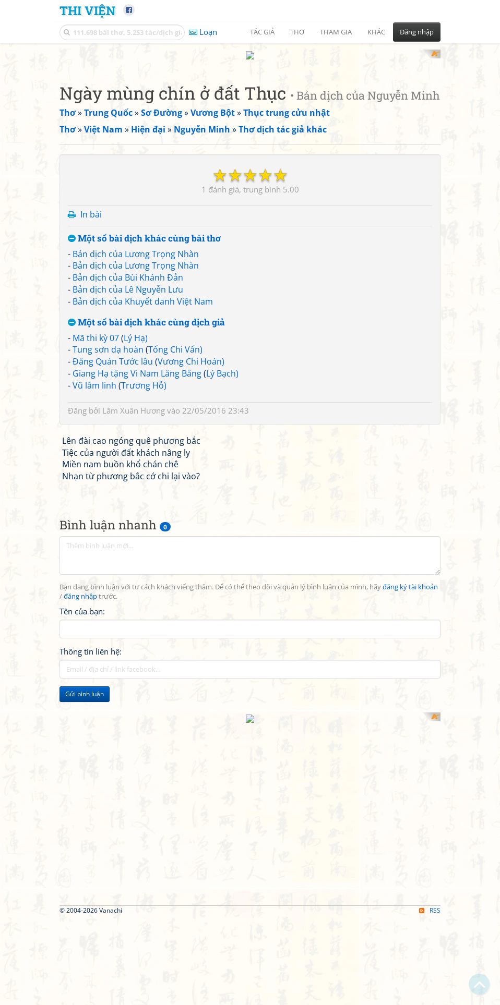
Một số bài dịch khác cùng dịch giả (146, 605)
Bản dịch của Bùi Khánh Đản (128, 560)
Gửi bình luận (84, 976)
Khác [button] (376, 32)
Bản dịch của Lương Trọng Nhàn (136, 536)
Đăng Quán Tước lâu (113, 644)
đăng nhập (80, 878)
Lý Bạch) (222, 656)
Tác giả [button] (262, 32)
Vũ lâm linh (94, 667)
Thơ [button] (297, 32)
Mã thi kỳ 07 (96, 620)
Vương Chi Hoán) (191, 644)
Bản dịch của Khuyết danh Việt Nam (143, 583)
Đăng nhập (417, 32)
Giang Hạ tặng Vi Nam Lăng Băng (137, 656)
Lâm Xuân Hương (133, 692)
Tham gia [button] (336, 32)
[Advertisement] (250, 123)
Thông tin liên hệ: (90, 933)
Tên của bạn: (82, 893)
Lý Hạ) (136, 620)
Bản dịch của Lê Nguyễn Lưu (128, 572)
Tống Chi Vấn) (175, 632)
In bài (91, 497)
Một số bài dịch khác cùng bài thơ (144, 521)
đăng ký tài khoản (410, 869)
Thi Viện (87, 10)
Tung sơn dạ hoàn (108, 632)
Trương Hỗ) (143, 667)
